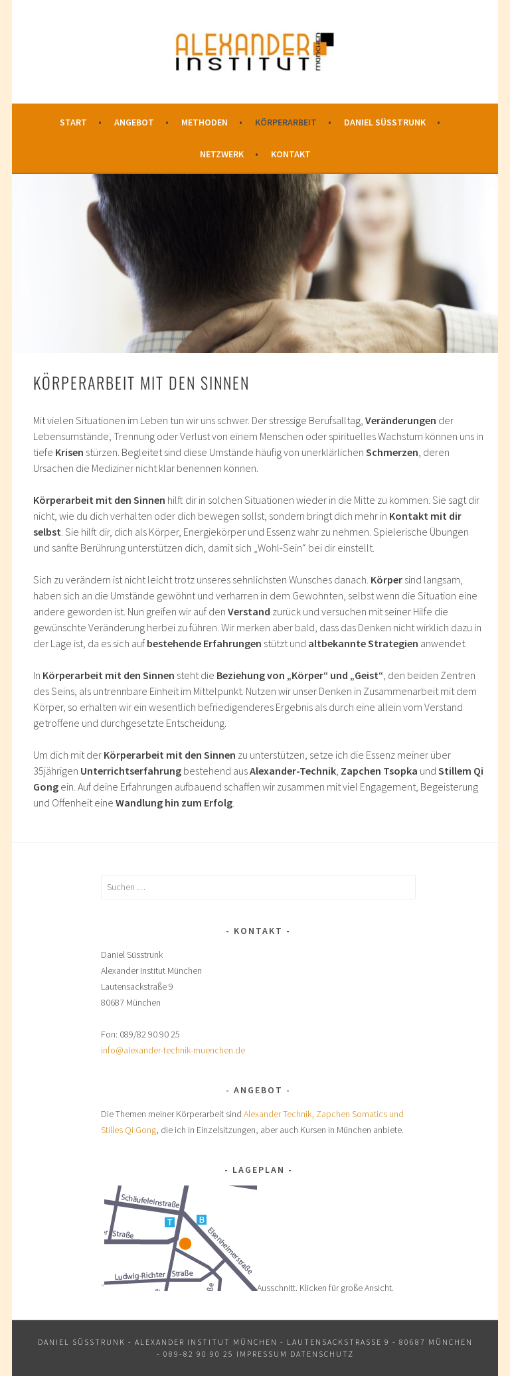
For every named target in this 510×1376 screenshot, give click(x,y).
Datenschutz (322, 1354)
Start (73, 122)
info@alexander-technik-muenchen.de (173, 1050)
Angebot (134, 122)
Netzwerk (222, 154)
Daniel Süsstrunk (385, 122)
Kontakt (291, 154)
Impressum (262, 1354)
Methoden (204, 122)
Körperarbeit (286, 122)
